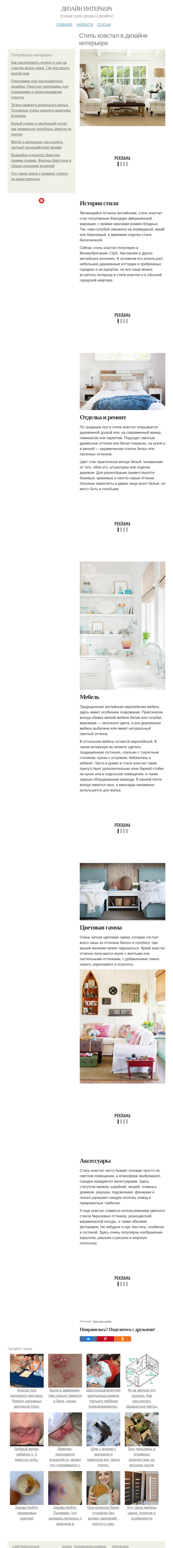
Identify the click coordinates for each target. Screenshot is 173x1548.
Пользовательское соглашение (90, 1546)
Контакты (67, 1546)
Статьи (104, 24)
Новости (84, 24)
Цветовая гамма (102, 1321)
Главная (64, 24)
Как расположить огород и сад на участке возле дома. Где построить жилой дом (40, 68)
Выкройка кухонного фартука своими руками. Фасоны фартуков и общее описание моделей (41, 160)
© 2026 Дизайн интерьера (25, 1546)
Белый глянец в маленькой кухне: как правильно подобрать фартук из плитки (41, 129)
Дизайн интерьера (86, 8)
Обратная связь (120, 1546)
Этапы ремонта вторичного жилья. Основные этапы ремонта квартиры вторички (41, 110)
